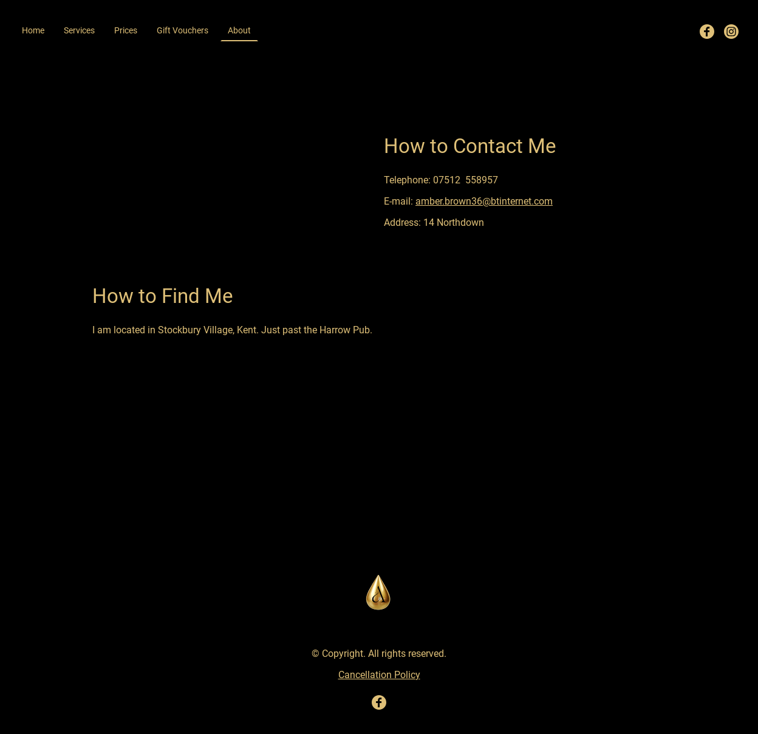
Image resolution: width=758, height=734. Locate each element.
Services (79, 30)
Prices (125, 30)
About (239, 30)
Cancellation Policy (379, 675)
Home (33, 30)
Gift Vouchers (182, 30)
